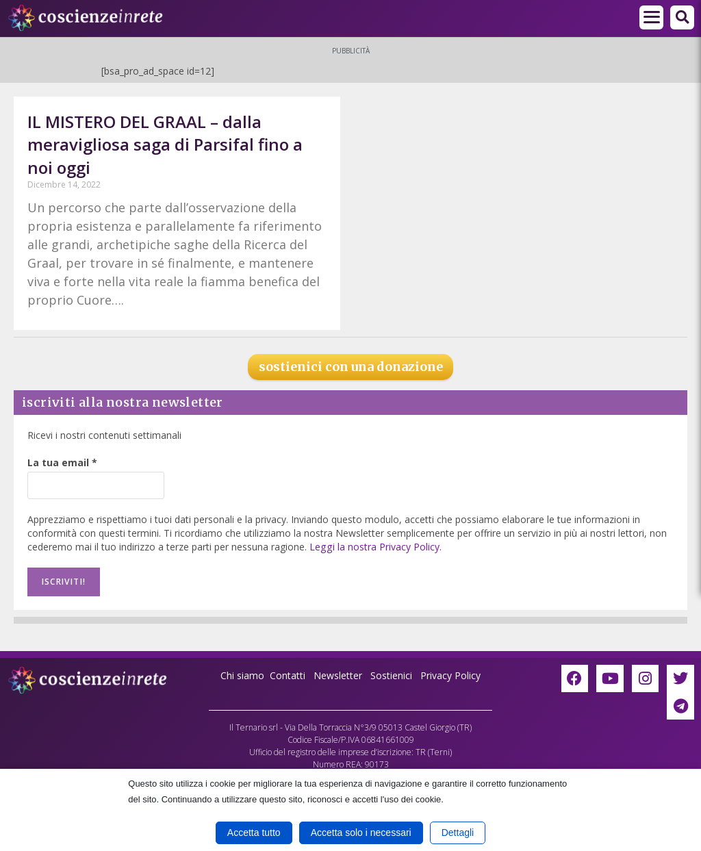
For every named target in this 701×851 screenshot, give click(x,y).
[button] (682, 17)
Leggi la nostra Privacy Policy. (374, 546)
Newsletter (338, 675)
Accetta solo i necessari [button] (361, 832)
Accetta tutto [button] (254, 832)
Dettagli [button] (458, 832)
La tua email (62, 462)
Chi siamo (242, 675)
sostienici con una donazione (351, 366)
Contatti (287, 675)
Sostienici (392, 675)
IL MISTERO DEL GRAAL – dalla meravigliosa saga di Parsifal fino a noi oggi (165, 144)
